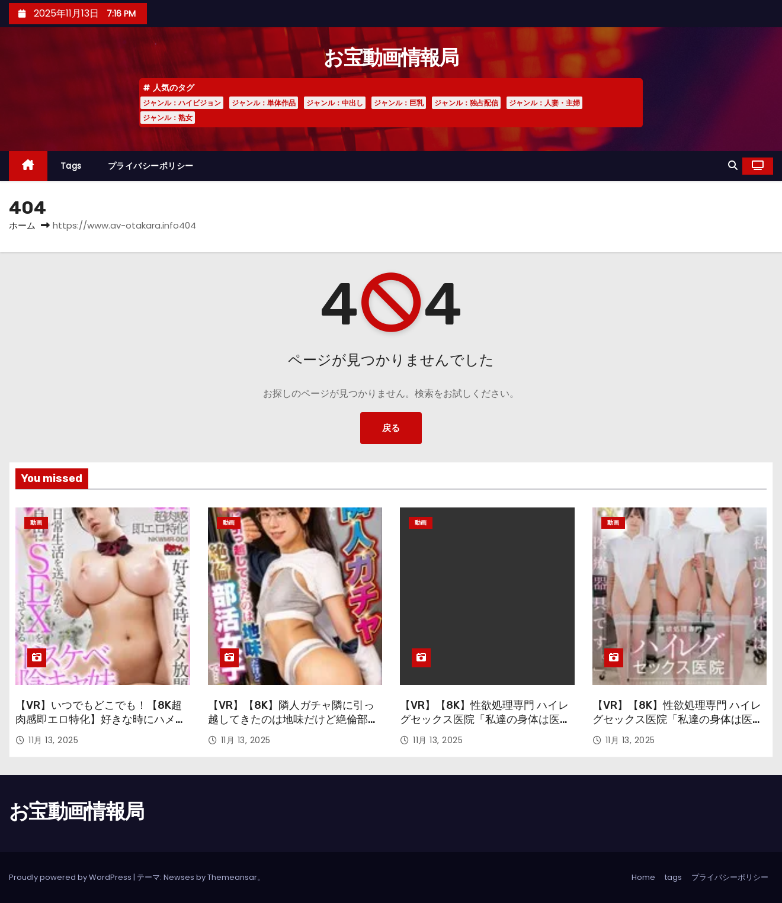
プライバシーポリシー (151, 166)
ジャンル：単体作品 (264, 103)
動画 (36, 522)
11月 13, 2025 (53, 740)
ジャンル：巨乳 (399, 103)
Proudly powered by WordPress (71, 877)
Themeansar (232, 877)
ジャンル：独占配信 (466, 103)
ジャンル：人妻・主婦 (544, 103)
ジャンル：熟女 (168, 118)
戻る (391, 428)
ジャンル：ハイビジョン (182, 103)
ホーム (22, 225)
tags (71, 166)
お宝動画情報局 (390, 58)
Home (643, 877)
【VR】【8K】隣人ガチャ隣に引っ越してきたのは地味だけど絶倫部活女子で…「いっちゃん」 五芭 (293, 719)
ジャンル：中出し (334, 103)
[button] (733, 165)
